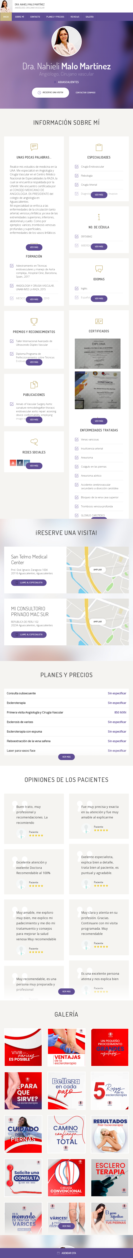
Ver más (34, 247)
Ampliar (98, 569)
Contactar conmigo (85, 92)
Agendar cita (66, 1253)
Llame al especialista (28, 582)
